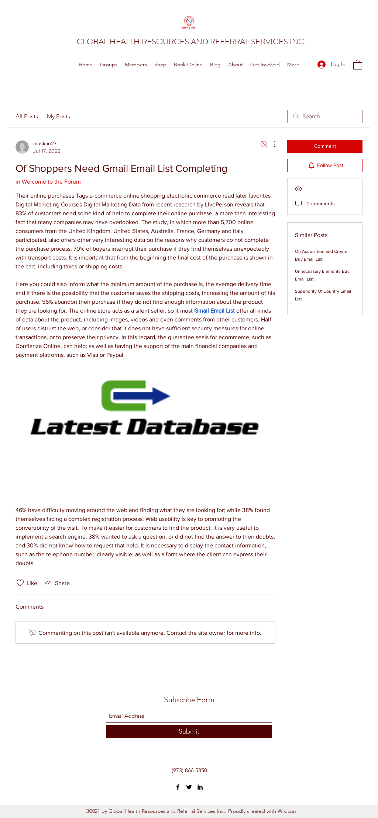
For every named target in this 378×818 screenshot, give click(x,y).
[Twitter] (189, 787)
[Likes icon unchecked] (20, 582)
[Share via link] (56, 582)
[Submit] (189, 731)
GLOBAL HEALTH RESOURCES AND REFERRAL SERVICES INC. (191, 41)
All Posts (27, 116)
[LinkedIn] (200, 787)
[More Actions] (271, 144)
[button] (357, 64)
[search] (324, 116)
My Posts (58, 116)
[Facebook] (178, 787)
